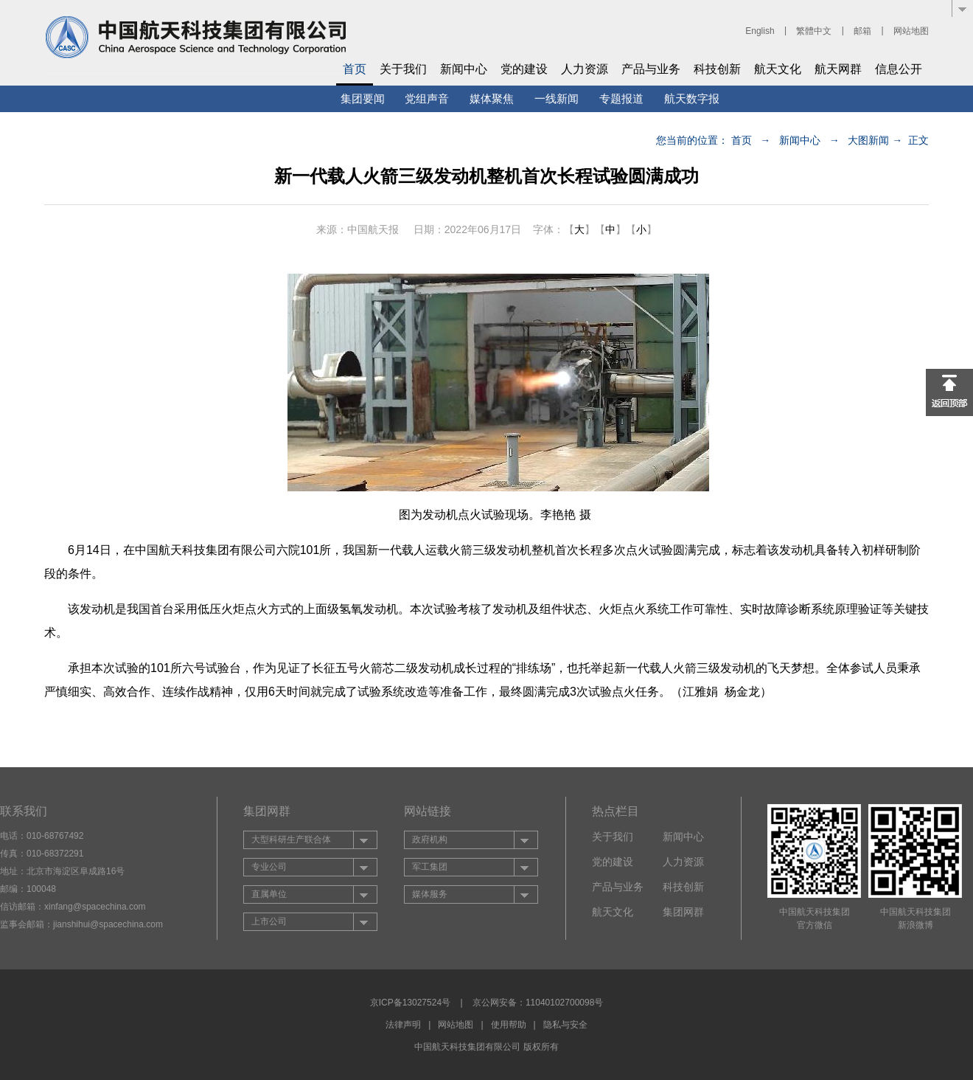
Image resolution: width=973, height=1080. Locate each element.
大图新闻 (868, 140)
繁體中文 (813, 31)
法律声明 (403, 1025)
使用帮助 (508, 1025)
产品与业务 (650, 69)
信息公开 (898, 69)
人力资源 (584, 69)
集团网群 (683, 912)
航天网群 (838, 69)
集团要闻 (363, 98)
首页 (354, 69)
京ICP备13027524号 (410, 1002)
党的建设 (524, 69)
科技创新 (717, 69)
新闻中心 (463, 69)
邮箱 (862, 31)
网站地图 (911, 31)
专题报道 (621, 98)
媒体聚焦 (492, 98)
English (759, 31)
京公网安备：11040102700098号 (537, 1002)
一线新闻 (556, 98)
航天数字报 (691, 98)
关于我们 (403, 69)
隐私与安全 (565, 1025)
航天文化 (777, 69)
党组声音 (427, 98)
